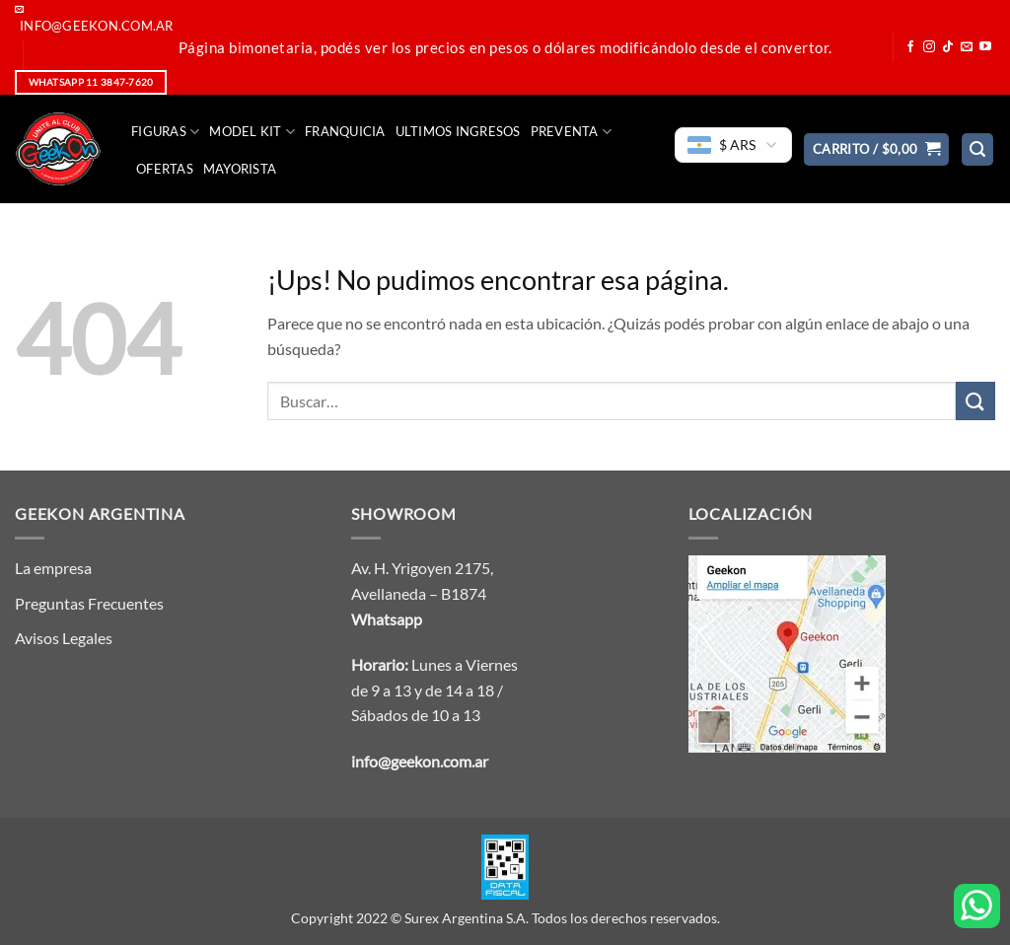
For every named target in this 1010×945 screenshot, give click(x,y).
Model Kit (252, 131)
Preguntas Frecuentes (89, 603)
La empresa (53, 567)
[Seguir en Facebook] (910, 47)
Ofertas (164, 169)
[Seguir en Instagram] (929, 47)
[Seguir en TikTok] (948, 47)
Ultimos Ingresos (458, 131)
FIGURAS (165, 131)
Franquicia (345, 131)
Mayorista (239, 169)
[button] (877, 149)
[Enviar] (975, 401)
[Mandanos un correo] (967, 47)
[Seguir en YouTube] (985, 47)
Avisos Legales (63, 637)
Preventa (572, 131)
